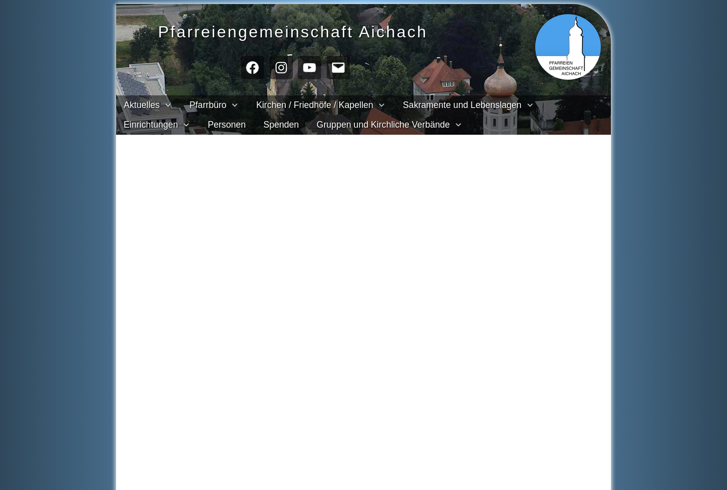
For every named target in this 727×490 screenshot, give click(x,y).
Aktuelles (142, 105)
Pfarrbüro (207, 105)
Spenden (281, 125)
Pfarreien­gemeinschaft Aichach (311, 30)
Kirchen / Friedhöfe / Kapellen (314, 105)
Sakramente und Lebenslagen (462, 105)
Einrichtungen (151, 125)
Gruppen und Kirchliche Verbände (383, 125)
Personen (226, 125)
